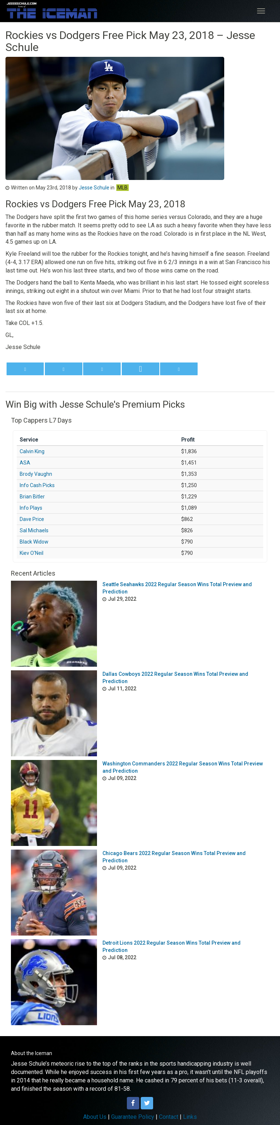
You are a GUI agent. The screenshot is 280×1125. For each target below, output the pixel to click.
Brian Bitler (32, 496)
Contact (168, 1116)
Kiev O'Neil (31, 553)
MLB (122, 188)
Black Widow (34, 542)
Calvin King (32, 451)
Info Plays (31, 508)
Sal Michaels (34, 530)
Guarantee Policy (132, 1116)
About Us (94, 1116)
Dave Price (32, 519)
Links (190, 1116)
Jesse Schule (94, 188)
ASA (25, 463)
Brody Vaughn (36, 474)
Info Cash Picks (37, 485)
